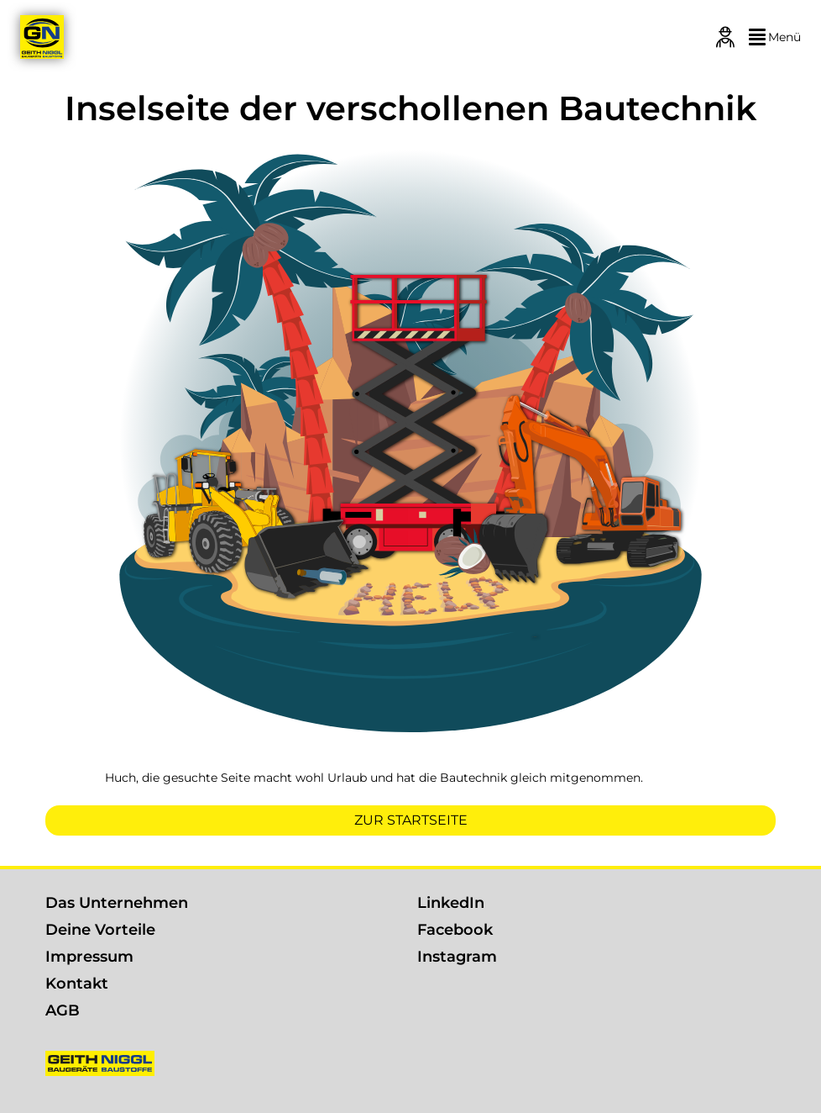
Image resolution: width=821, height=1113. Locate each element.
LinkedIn (450, 903)
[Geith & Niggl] (42, 37)
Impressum (89, 956)
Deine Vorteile (100, 929)
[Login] (725, 37)
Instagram (457, 956)
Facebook (455, 929)
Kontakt (76, 983)
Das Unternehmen (116, 903)
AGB (62, 1010)
